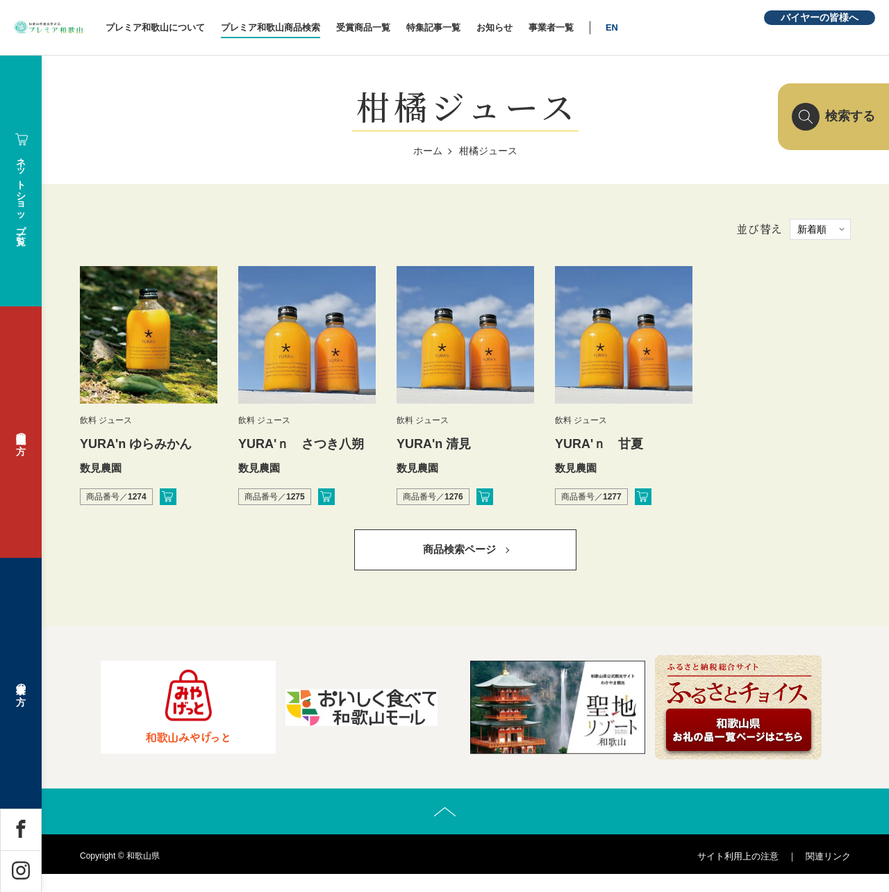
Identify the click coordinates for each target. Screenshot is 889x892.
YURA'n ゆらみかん (136, 444)
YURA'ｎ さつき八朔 (301, 444)
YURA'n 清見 (434, 444)
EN (672, 27)
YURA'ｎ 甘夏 (599, 444)
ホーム (427, 150)
